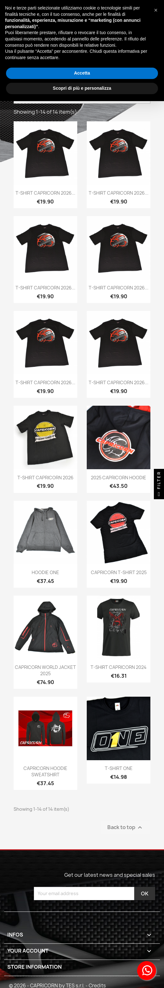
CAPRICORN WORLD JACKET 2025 (45, 670)
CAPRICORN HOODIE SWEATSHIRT (45, 771)
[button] (156, 10)
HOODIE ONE (45, 572)
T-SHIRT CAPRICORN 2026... (45, 193)
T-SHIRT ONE (119, 768)
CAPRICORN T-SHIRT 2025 (119, 572)
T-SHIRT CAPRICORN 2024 (119, 667)
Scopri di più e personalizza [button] (82, 88)
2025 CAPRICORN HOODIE (118, 478)
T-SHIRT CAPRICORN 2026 (45, 478)
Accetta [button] (82, 73)
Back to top (125, 827)
